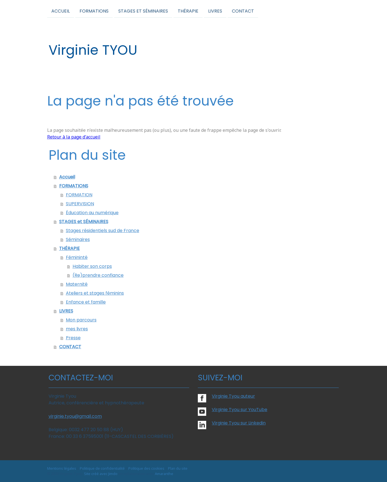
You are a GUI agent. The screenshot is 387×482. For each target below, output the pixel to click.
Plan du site (178, 468)
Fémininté (77, 257)
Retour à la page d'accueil (73, 137)
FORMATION (79, 195)
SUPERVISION (80, 204)
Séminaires (78, 239)
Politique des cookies (146, 468)
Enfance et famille (86, 302)
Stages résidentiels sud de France (102, 230)
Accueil (60, 11)
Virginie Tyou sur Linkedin (239, 423)
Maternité (77, 284)
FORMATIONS (94, 11)
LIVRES (215, 11)
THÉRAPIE (188, 11)
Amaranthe (164, 473)
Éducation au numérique (92, 212)
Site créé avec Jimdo (100, 473)
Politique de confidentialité (102, 468)
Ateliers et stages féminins (95, 293)
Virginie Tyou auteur (233, 396)
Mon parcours (81, 320)
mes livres (77, 329)
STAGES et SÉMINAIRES (143, 11)
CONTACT (243, 11)
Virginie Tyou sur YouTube (239, 409)
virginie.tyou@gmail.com (75, 416)
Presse (73, 338)
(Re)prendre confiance (98, 275)
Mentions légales (61, 468)
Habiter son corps (92, 266)
